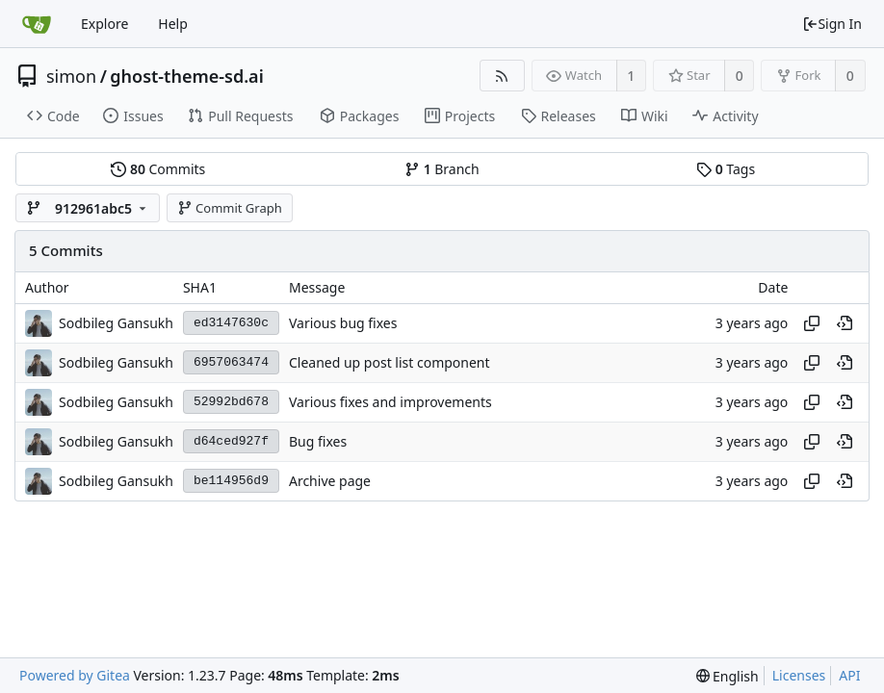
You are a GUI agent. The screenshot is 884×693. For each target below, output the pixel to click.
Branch (442, 169)
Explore (104, 23)
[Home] (37, 24)
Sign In (832, 23)
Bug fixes (318, 441)
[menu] (727, 676)
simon (71, 76)
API (849, 675)
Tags (725, 169)
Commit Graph (229, 208)
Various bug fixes (343, 323)
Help (173, 23)
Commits (158, 169)
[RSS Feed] (502, 75)
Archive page (330, 481)
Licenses (799, 675)
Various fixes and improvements (390, 402)
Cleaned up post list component (389, 362)
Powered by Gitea (74, 675)
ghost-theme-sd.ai (186, 76)
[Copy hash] (811, 323)
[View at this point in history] (844, 323)
